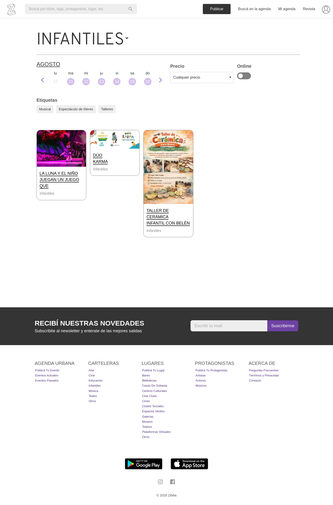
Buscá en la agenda (254, 9)
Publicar (217, 9)
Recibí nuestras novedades (89, 323)
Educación (96, 380)
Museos (147, 421)
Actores (201, 380)
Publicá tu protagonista (211, 370)
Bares (146, 375)
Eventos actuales (46, 375)
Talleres (107, 109)
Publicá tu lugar (153, 370)
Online (244, 75)
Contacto (255, 380)
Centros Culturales (154, 391)
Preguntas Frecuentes (264, 370)
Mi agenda (287, 9)
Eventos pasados (47, 380)
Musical (45, 109)
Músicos (201, 385)
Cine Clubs (149, 396)
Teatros (147, 426)
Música (93, 391)
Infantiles (95, 385)
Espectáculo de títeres (76, 109)
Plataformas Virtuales (156, 432)
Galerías (147, 416)
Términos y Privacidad (264, 375)
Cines (146, 401)
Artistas (201, 375)
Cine (92, 375)
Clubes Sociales (152, 406)
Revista (309, 9)
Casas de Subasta (154, 385)
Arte (91, 370)
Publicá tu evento (47, 370)
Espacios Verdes (153, 411)
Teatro (93, 396)
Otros (92, 401)
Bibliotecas (149, 380)
